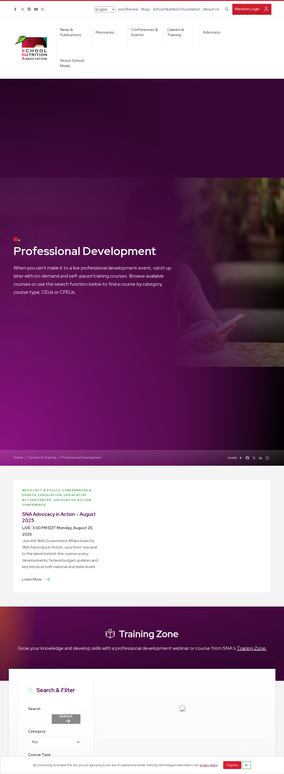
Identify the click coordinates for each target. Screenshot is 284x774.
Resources (105, 32)
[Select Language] (105, 9)
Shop (145, 9)
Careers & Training (175, 32)
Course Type (39, 754)
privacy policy (208, 765)
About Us (211, 9)
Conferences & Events (144, 32)
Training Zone (149, 633)
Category (36, 731)
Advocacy (211, 32)
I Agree (232, 765)
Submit (66, 716)
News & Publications (70, 32)
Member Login (247, 8)
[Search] (226, 9)
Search (34, 708)
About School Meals (72, 63)
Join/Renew (127, 9)
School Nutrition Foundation (176, 9)
